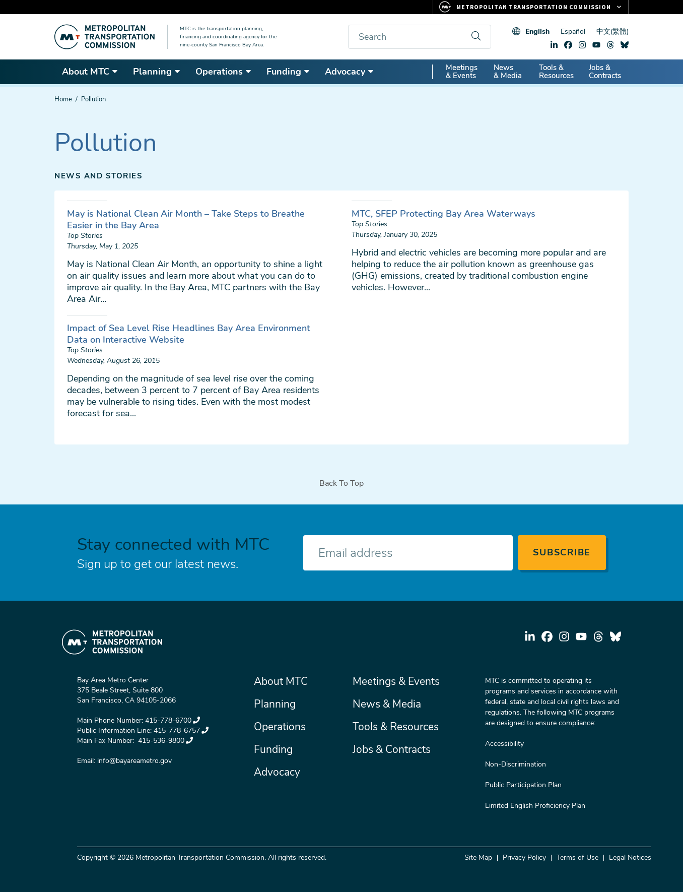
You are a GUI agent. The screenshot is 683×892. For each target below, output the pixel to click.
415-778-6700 (172, 720)
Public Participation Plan (523, 785)
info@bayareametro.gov (134, 761)
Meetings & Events (461, 71)
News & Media (508, 71)
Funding (288, 72)
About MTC (90, 72)
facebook (568, 45)
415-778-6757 (181, 730)
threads (610, 45)
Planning (157, 72)
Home (63, 99)
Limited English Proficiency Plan (535, 805)
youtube (596, 45)
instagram (582, 45)
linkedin (554, 45)
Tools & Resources (556, 71)
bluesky (625, 45)
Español (573, 31)
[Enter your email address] (408, 552)
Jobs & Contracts (605, 71)
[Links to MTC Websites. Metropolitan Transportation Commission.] (530, 7)
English (537, 31)
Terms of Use (577, 857)
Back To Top (341, 483)
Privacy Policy (524, 857)
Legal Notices (630, 857)
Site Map (478, 857)
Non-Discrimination (515, 764)
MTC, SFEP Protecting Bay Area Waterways (443, 214)
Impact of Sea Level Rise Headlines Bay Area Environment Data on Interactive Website (188, 334)
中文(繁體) (612, 31)
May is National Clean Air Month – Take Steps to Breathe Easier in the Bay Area (186, 219)
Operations (223, 72)
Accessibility (504, 743)
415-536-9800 (164, 740)
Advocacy (349, 72)
